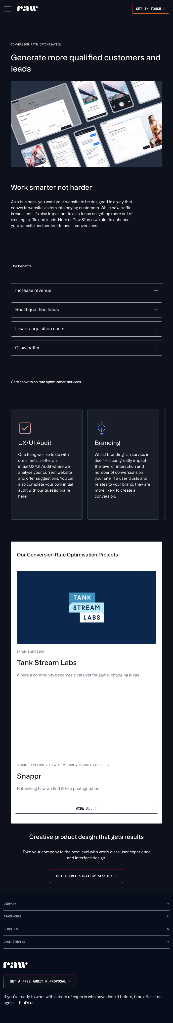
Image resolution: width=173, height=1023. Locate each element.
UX (32, 467)
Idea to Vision (61, 765)
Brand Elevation (30, 652)
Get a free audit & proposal (38, 981)
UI (38, 467)
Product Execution (94, 765)
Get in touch (148, 8)
